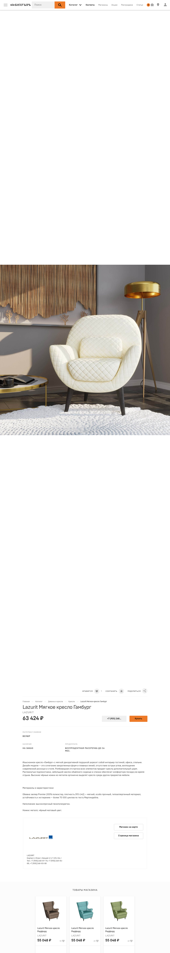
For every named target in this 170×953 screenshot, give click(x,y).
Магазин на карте (128, 827)
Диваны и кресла (55, 702)
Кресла (71, 702)
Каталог (38, 702)
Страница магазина (128, 836)
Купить (138, 719)
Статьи (140, 5)
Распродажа (127, 5)
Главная (26, 702)
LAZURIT (28, 712)
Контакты (90, 5)
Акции (114, 5)
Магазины (103, 5)
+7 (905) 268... (114, 719)
